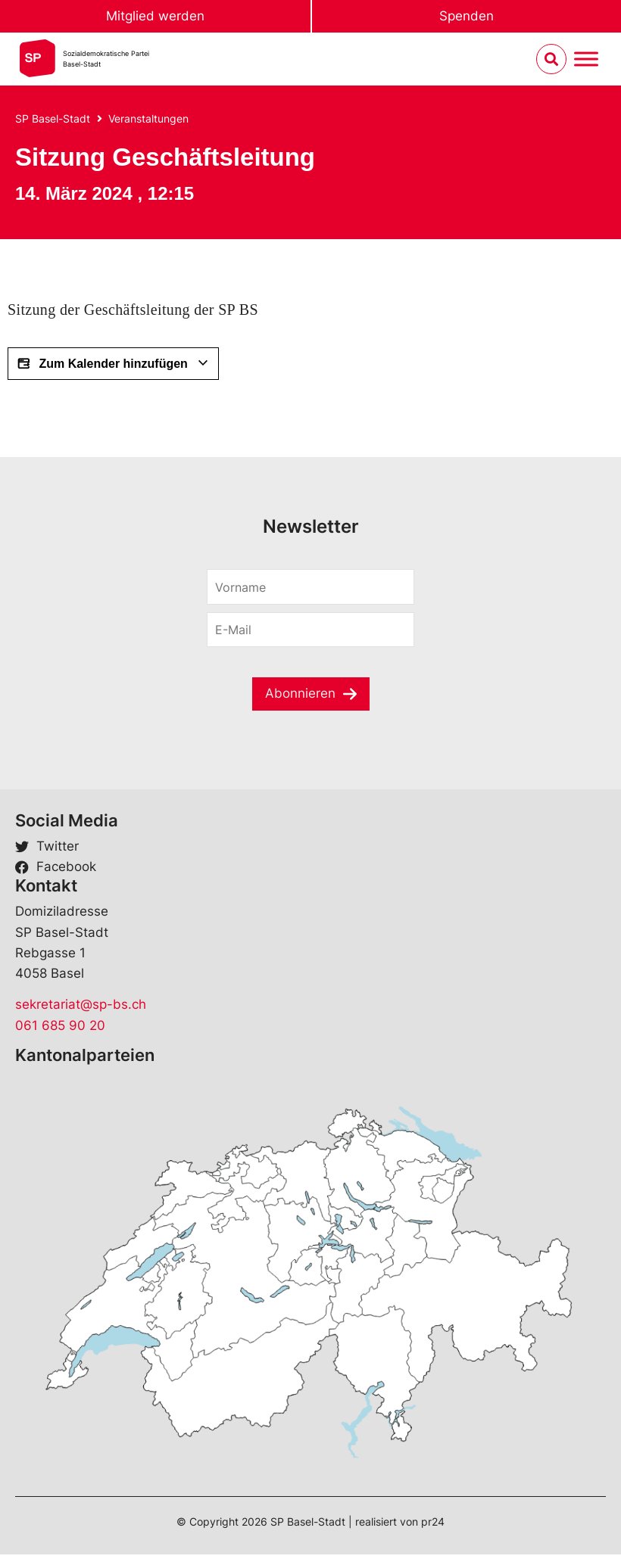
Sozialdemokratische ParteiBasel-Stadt (106, 58)
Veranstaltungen (148, 118)
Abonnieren (300, 693)
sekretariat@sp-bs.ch (80, 1004)
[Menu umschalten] (586, 59)
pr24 (433, 1521)
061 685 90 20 (60, 1025)
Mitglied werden (155, 15)
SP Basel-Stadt (52, 118)
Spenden (466, 15)
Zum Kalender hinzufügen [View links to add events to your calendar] (113, 364)
